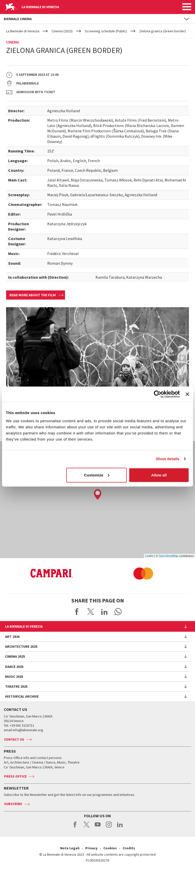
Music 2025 (14, 676)
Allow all (159, 475)
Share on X (90, 611)
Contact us (14, 739)
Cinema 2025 (15, 656)
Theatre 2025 (16, 686)
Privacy (91, 848)
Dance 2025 (14, 666)
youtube (97, 827)
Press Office (15, 776)
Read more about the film (32, 295)
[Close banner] (187, 394)
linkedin (120, 827)
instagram (109, 827)
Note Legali (69, 848)
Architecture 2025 (21, 646)
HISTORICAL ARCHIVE (22, 696)
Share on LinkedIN (104, 611)
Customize (96, 475)
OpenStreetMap (168, 555)
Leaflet (149, 555)
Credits (129, 848)
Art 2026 (12, 636)
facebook (75, 827)
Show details (168, 459)
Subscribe (13, 803)
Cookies (110, 848)
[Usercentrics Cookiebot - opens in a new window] (157, 394)
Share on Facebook (77, 611)
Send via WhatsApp (118, 611)
